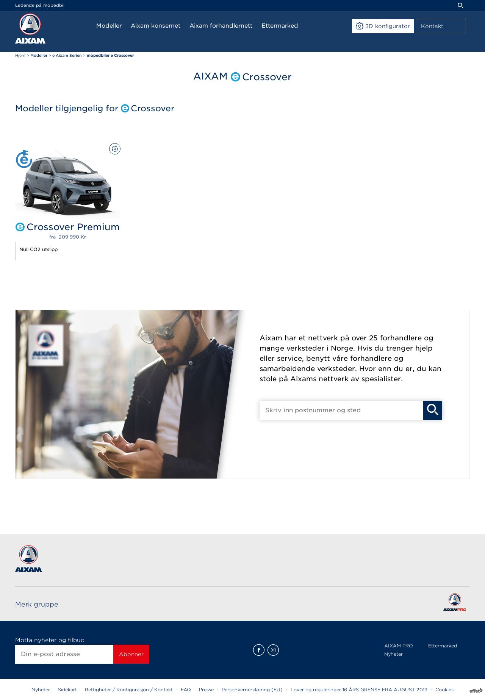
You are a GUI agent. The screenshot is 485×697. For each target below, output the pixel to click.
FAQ (186, 689)
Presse (206, 689)
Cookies (444, 689)
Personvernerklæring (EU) (252, 689)
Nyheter (393, 654)
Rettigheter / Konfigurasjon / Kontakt (129, 689)
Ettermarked (442, 646)
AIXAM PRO (398, 646)
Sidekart (67, 689)
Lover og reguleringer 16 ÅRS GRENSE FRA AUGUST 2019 (359, 689)
